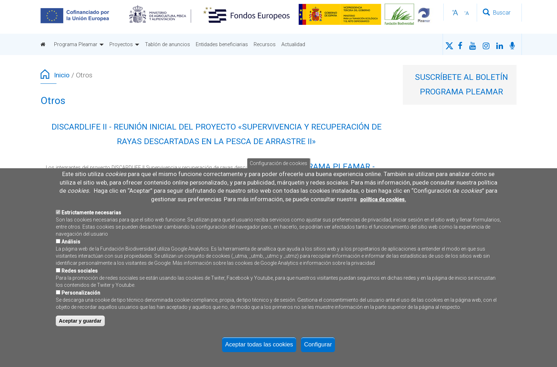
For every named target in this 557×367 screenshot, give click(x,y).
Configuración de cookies (278, 163)
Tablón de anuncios (167, 44)
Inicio (62, 75)
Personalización (80, 293)
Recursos (265, 44)
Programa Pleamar (79, 44)
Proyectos (124, 44)
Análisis (70, 242)
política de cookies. (383, 199)
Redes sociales (79, 271)
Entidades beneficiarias (222, 44)
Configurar (318, 344)
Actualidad (293, 44)
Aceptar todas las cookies (259, 344)
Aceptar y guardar (80, 321)
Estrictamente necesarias (91, 212)
